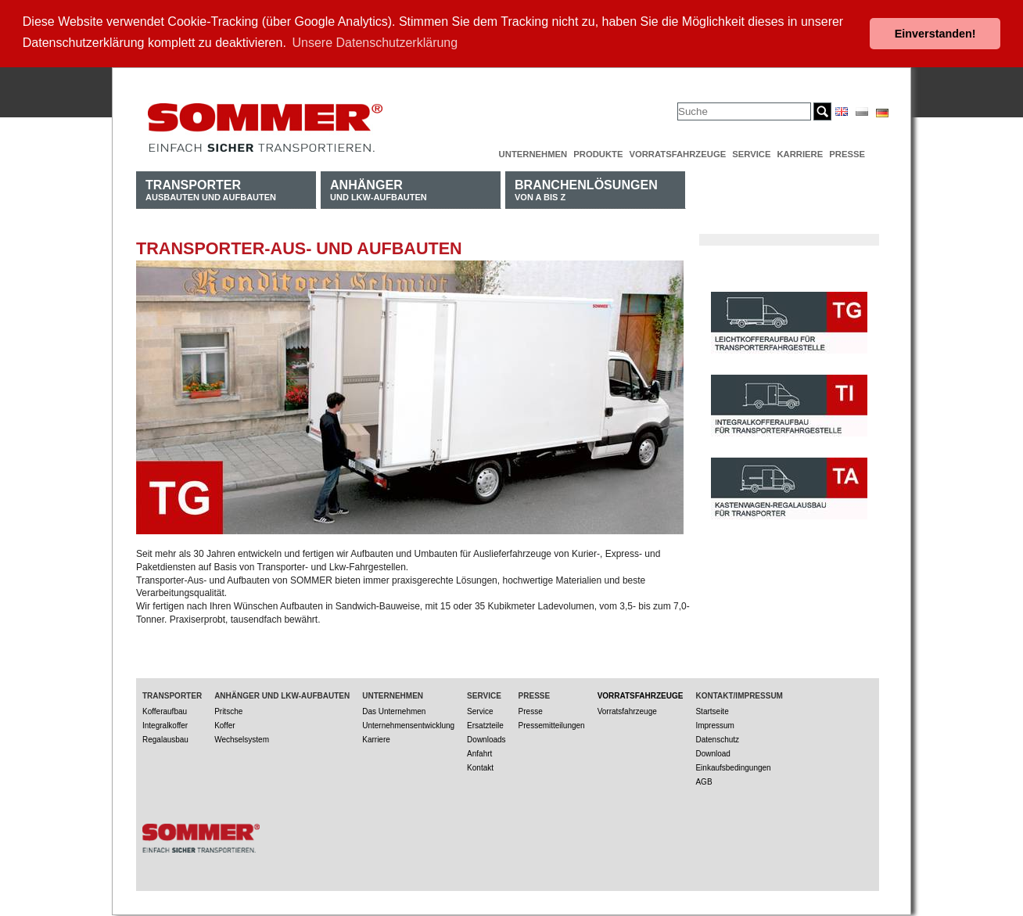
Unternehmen (533, 153)
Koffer (224, 724)
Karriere (800, 153)
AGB (703, 781)
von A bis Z (586, 189)
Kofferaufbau (164, 710)
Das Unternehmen (393, 710)
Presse (847, 153)
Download (712, 753)
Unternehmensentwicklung (408, 724)
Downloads (486, 739)
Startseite (711, 710)
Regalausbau (165, 739)
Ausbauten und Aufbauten (210, 189)
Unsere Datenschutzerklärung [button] (375, 42)
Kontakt (480, 767)
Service (751, 153)
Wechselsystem (241, 739)
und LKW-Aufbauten (378, 189)
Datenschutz (717, 739)
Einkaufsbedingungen (732, 767)
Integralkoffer (165, 724)
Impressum (714, 724)
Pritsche (228, 710)
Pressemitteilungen (552, 724)
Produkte (598, 153)
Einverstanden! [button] (935, 33)
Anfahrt (479, 753)
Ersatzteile (485, 724)
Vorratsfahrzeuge (677, 153)
